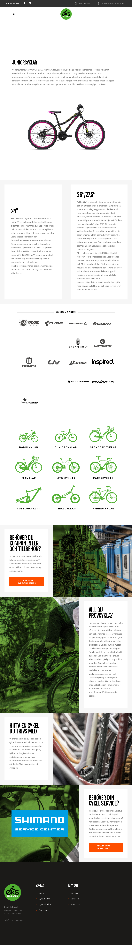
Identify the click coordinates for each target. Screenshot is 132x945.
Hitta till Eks (76, 904)
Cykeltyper (44, 910)
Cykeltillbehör (45, 904)
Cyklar (41, 893)
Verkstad (75, 898)
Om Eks (74, 893)
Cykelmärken (44, 898)
